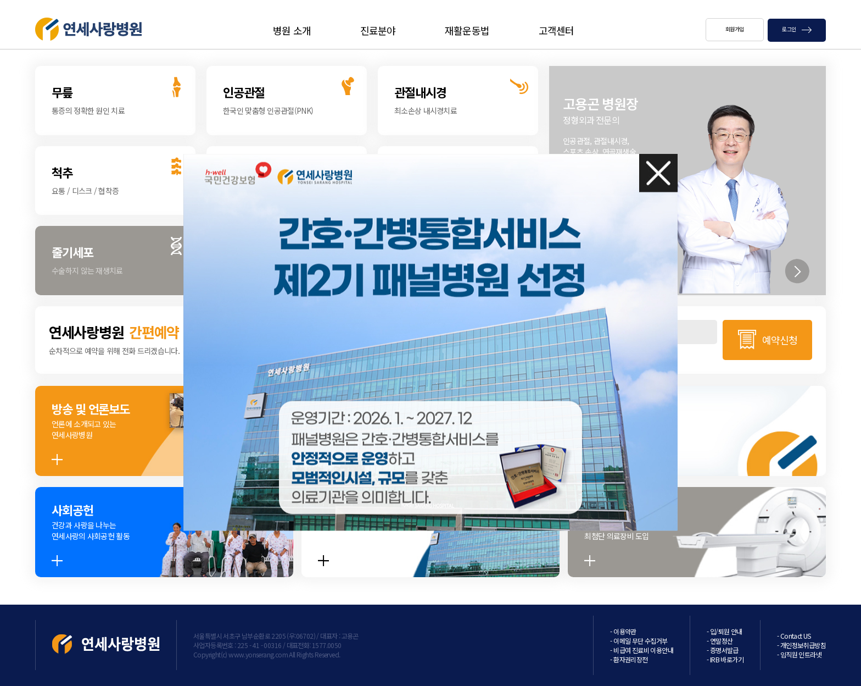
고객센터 (556, 30)
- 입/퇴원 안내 (724, 631)
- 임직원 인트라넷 (799, 654)
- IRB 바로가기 (725, 659)
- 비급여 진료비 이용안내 (641, 650)
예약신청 (779, 340)
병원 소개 (292, 30)
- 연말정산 (720, 640)
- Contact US (794, 635)
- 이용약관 (623, 631)
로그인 (797, 29)
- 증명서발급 (723, 650)
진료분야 (377, 30)
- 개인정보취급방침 (801, 645)
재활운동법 (467, 30)
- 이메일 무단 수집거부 (638, 640)
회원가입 (734, 29)
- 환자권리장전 (628, 659)
